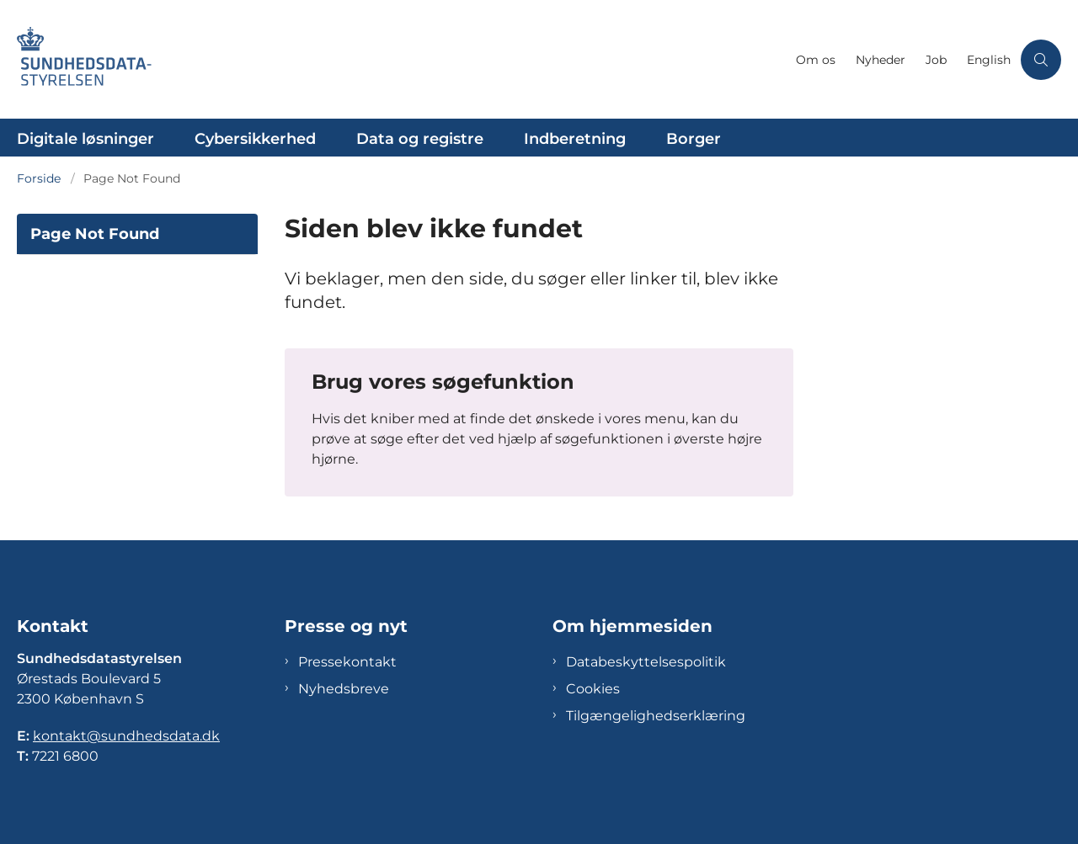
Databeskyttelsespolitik (646, 662)
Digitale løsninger (85, 139)
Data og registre (419, 139)
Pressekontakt (347, 662)
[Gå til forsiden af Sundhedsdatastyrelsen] (92, 59)
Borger (693, 139)
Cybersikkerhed (255, 139)
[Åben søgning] (1041, 60)
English (989, 60)
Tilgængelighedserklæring (655, 716)
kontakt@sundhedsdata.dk (126, 736)
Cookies (593, 689)
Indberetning (575, 139)
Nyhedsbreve (343, 689)
